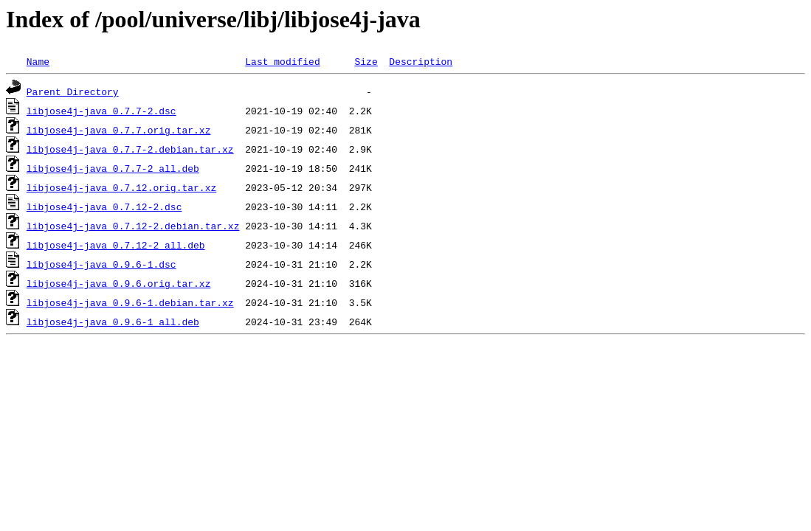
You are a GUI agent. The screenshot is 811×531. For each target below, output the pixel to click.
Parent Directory (73, 91)
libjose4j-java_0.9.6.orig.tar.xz (119, 283)
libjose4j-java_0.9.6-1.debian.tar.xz (130, 302)
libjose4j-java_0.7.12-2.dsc (104, 206)
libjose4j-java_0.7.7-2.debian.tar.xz (130, 149)
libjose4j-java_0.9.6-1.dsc (101, 264)
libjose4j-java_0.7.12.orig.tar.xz (121, 187)
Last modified (282, 61)
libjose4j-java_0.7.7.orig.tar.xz (119, 129)
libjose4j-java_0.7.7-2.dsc (101, 110)
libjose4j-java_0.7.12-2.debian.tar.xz (133, 225)
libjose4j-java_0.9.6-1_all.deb (113, 321)
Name (38, 61)
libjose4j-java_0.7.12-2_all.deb (116, 244)
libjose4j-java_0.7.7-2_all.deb (113, 168)
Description (420, 61)
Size (365, 61)
